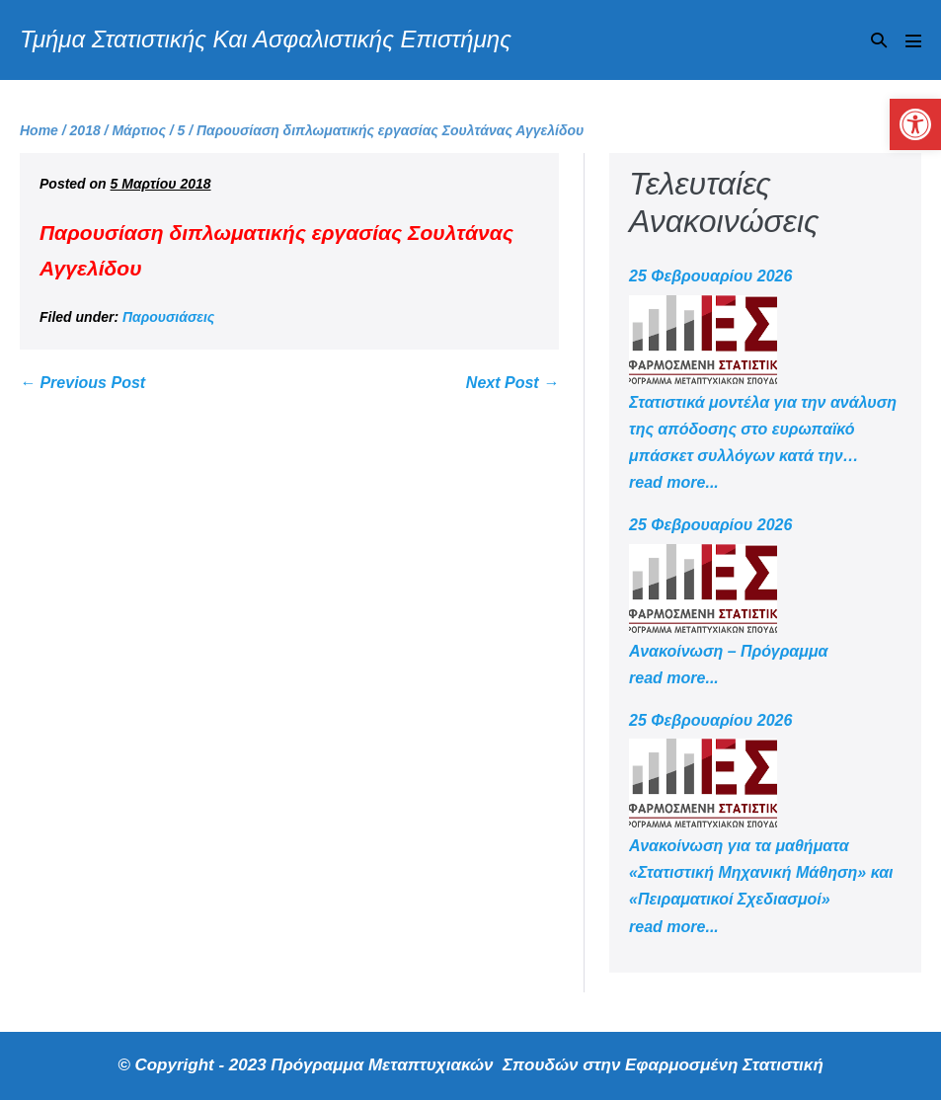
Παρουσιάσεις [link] (168, 317)
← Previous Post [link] (82, 382)
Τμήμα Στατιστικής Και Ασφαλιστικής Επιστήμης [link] (265, 39)
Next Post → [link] (512, 382)
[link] (915, 124)
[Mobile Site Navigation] (913, 40)
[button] (879, 40)
